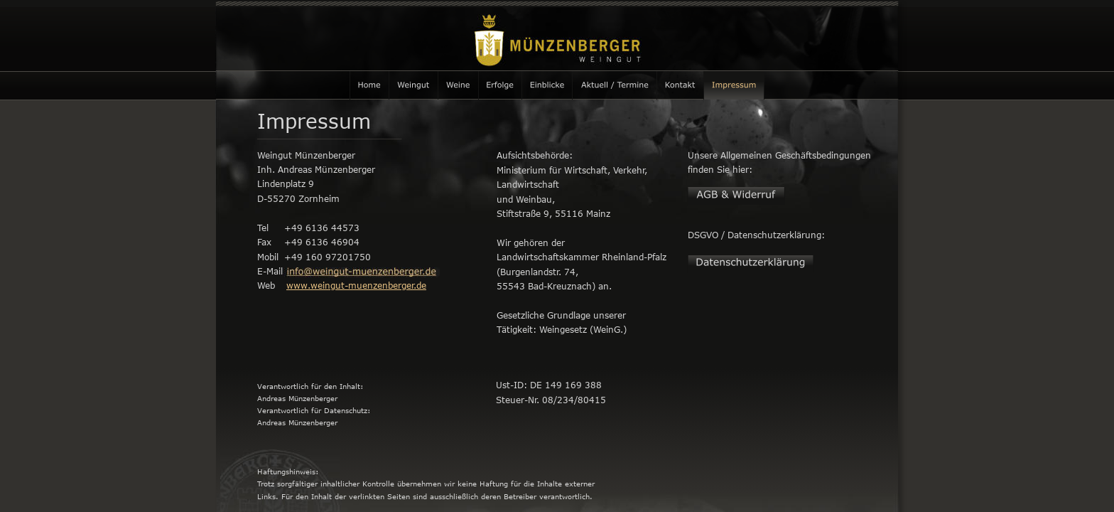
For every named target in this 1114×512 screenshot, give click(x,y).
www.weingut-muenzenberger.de (356, 285)
